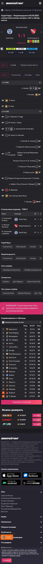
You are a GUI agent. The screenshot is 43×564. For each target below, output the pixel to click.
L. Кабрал (12, 184)
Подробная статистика (21, 402)
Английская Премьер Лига (11, 498)
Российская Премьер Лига (11, 509)
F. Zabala (19, 147)
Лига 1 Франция (7, 506)
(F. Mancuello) (30, 167)
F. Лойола (21, 167)
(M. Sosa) (11, 123)
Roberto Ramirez (24, 293)
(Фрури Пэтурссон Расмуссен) (19, 178)
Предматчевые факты (29, 65)
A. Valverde (20, 135)
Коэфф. (13, 65)
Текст (38, 75)
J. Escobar (35, 178)
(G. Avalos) (31, 161)
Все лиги (4, 512)
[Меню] (2, 3)
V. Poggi (20, 117)
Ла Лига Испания (7, 501)
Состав (33, 247)
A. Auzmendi (18, 129)
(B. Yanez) (11, 135)
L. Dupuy (18, 123)
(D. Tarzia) (31, 141)
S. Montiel (25, 88)
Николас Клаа (8, 293)
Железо (6, 282)
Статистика (16, 75)
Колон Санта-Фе (33, 282)
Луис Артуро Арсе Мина (18, 196)
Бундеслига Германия (9, 504)
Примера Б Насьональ (11, 270)
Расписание (21, 247)
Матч (4, 65)
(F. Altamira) (12, 117)
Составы (28, 75)
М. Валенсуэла (28, 172)
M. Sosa (11, 106)
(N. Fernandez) (28, 129)
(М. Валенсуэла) (29, 147)
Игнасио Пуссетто (20, 161)
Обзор (4, 75)
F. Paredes (30, 95)
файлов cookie (15, 556)
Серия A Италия (7, 496)
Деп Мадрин (18, 282)
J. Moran (12, 100)
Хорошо (6, 560)
